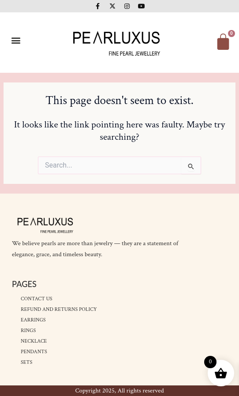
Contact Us (36, 298)
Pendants (34, 351)
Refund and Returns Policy (59, 309)
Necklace (34, 341)
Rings (28, 330)
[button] (16, 40)
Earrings (33, 320)
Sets (26, 362)
